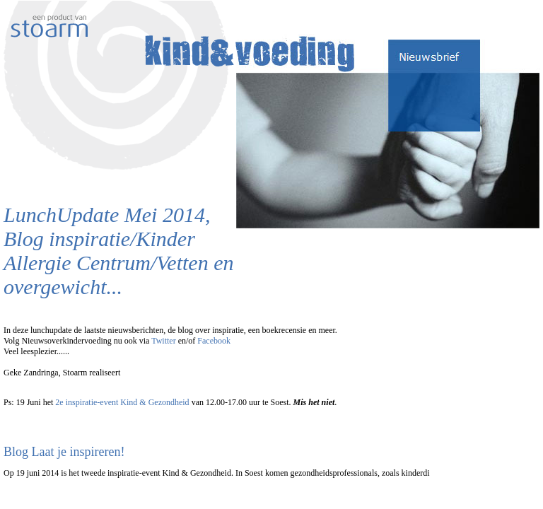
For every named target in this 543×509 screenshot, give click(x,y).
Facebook (213, 341)
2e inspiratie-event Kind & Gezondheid (122, 402)
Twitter (163, 341)
